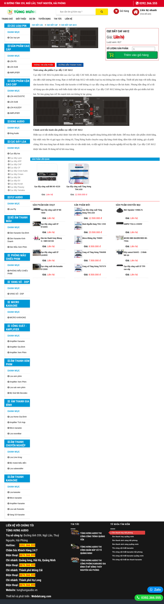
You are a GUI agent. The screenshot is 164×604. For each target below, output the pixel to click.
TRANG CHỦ (7, 18)
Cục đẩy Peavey (17, 187)
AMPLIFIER (15, 72)
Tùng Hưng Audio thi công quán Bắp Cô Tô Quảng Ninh (91, 549)
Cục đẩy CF (15, 168)
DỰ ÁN (32, 18)
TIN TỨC (58, 18)
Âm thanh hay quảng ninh (123, 536)
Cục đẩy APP (15, 161)
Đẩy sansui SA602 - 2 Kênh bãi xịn (135, 253)
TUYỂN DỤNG (44, 18)
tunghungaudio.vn (27, 590)
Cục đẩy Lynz (16, 158)
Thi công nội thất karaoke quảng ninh (128, 556)
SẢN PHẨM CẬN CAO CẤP (17, 82)
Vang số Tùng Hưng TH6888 (94, 252)
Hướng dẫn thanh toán (70, 65)
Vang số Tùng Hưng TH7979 (94, 266)
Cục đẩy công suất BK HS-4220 (47, 186)
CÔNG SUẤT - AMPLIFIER (16, 327)
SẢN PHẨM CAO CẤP (17, 47)
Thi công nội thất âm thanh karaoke (127, 560)
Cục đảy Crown (16, 174)
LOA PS (13, 61)
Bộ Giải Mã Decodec (18, 393)
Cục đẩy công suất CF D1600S (49, 225)
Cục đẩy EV (15, 181)
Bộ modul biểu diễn (18, 463)
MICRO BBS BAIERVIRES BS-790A (136, 239)
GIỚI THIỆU (21, 18)
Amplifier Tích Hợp (17, 422)
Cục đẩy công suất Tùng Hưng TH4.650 (78, 188)
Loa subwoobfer (16, 468)
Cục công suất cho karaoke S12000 (52, 268)
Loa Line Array (16, 457)
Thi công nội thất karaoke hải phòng (127, 552)
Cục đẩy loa (17, 141)
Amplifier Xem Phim (18, 352)
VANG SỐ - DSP (18, 282)
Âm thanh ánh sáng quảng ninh (125, 544)
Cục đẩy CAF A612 (69, 25)
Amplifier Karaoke (17, 341)
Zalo (157, 589)
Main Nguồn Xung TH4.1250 (94, 224)
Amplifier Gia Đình (17, 347)
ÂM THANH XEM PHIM (17, 362)
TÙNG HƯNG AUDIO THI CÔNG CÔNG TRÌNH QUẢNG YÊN (92, 536)
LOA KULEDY (16, 107)
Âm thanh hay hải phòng (122, 533)
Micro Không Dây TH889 (92, 238)
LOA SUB (14, 67)
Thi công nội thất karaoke (123, 548)
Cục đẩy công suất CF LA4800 (49, 253)
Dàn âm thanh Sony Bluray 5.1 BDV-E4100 (51, 239)
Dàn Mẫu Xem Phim (18, 247)
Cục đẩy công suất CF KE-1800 (51, 211)
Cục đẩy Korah (16, 184)
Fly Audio (15, 197)
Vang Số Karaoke (17, 515)
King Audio (16, 121)
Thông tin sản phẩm (43, 65)
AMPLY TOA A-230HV (133, 224)
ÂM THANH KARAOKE (15, 478)
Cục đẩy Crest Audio (19, 171)
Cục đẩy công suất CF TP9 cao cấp (134, 268)
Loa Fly (13, 209)
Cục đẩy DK (15, 177)
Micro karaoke (16, 428)
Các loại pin (17, 25)
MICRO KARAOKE (12, 303)
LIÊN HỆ (68, 18)
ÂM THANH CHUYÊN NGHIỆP (15, 443)
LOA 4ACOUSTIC (17, 96)
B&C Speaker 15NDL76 (133, 210)
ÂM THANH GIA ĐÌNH (17, 403)
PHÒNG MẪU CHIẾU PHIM (16, 257)
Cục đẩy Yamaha (17, 190)
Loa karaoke (15, 492)
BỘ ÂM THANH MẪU (17, 219)
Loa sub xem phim (17, 387)
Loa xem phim (16, 376)
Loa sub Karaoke (17, 509)
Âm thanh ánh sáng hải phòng (125, 540)
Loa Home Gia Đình (18, 417)
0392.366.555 (151, 597)
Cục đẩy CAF (16, 164)
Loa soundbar (15, 433)
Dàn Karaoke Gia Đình (19, 233)
